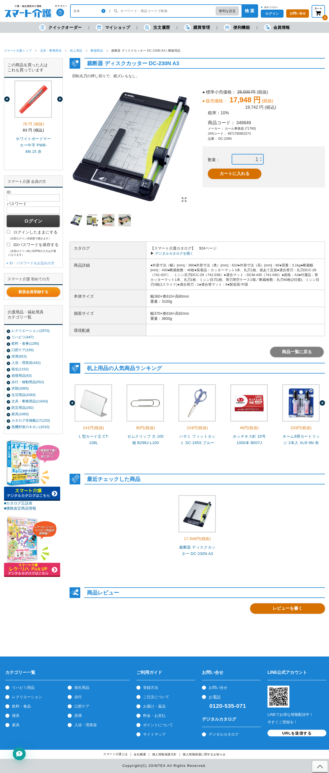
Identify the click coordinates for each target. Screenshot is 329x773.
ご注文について (156, 697)
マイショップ (113, 27)
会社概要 (140, 754)
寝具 (16, 715)
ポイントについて (158, 725)
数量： (214, 159)
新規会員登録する (33, 292)
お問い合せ (218, 687)
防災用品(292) (23, 408)
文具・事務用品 (51, 50)
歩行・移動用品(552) (28, 382)
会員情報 (277, 27)
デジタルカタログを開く (174, 253)
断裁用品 (97, 50)
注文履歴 (157, 27)
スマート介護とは (115, 754)
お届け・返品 (154, 706)
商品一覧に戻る (297, 351)
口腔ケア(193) (23, 350)
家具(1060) (20, 414)
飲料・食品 (21, 706)
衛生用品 (81, 687)
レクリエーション (27, 697)
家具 (16, 725)
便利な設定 (227, 11)
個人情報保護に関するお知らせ (204, 754)
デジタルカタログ (224, 734)
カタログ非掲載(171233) (31, 420)
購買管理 (197, 27)
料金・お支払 (154, 715)
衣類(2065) (20, 388)
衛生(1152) (20, 369)
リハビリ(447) (23, 337)
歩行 (78, 697)
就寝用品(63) (22, 376)
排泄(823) (19, 356)
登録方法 (150, 687)
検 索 (249, 11)
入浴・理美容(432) (26, 363)
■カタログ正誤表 (18, 503)
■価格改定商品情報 (20, 508)
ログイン (272, 13)
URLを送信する (297, 733)
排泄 (78, 715)
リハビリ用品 (23, 687)
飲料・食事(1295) (25, 343)
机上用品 (76, 50)
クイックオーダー (60, 27)
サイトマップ (154, 734)
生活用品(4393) (24, 395)
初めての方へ (271, 7)
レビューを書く (288, 608)
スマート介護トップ (18, 50)
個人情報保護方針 (164, 754)
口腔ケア (81, 706)
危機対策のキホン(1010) (30, 427)
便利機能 (237, 27)
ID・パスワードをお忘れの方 (32, 263)
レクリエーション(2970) (30, 331)
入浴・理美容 (85, 725)
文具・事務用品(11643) (30, 401)
